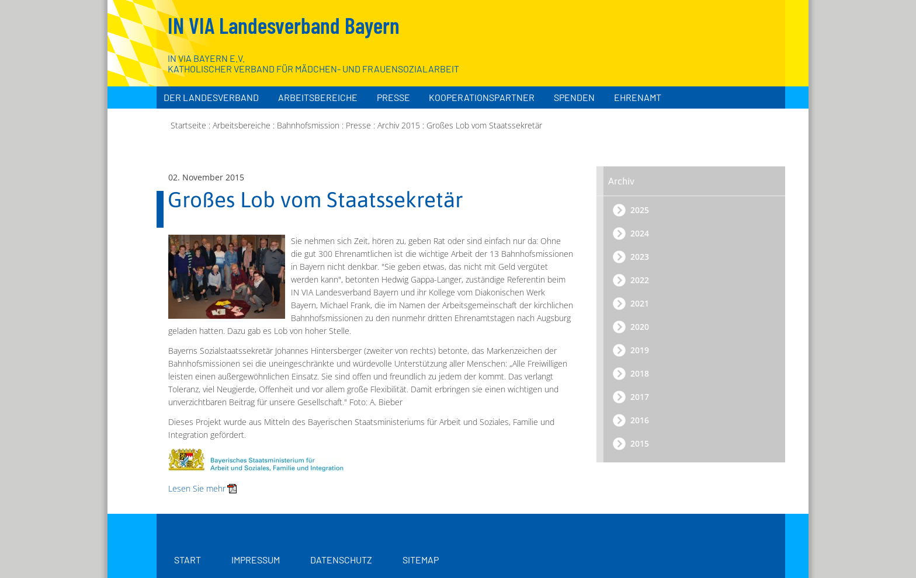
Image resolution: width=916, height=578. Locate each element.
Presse (393, 97)
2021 (639, 303)
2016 (639, 420)
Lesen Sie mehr (196, 488)
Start (187, 559)
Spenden (574, 97)
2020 (639, 326)
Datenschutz (341, 559)
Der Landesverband (211, 97)
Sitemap (421, 559)
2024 (639, 233)
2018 (639, 373)
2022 (639, 279)
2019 (639, 350)
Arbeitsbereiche (318, 97)
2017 (639, 396)
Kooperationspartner (482, 97)
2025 (639, 209)
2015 (639, 443)
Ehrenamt (637, 97)
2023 (639, 256)
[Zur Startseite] (716, 58)
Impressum (255, 559)
